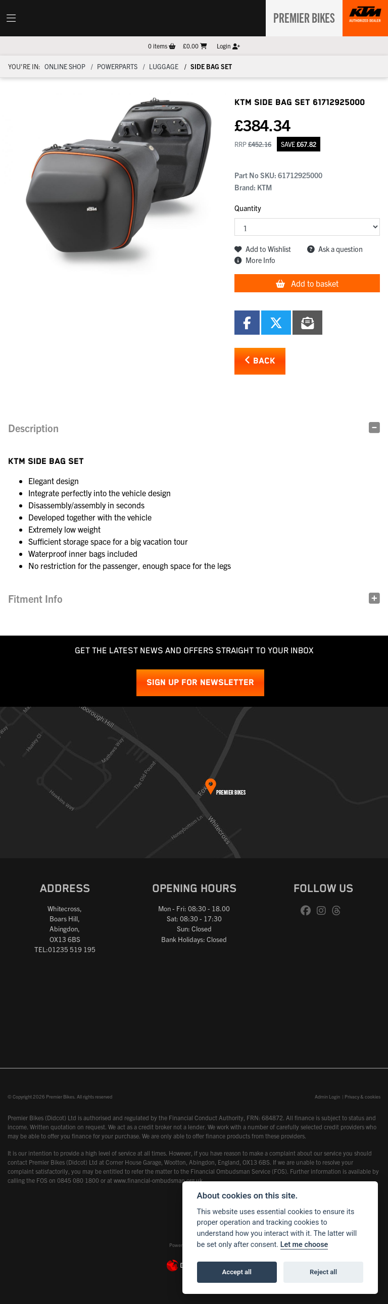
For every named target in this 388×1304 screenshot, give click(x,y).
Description (33, 428)
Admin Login (327, 1096)
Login (228, 45)
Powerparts (117, 66)
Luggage (163, 66)
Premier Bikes (301, 16)
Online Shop (64, 66)
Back (260, 360)
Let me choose (304, 1244)
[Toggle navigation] (11, 18)
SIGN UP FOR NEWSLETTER (200, 683)
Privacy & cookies (362, 1096)
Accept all (237, 1272)
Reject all (323, 1272)
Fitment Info (35, 598)
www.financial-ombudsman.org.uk (158, 1180)
